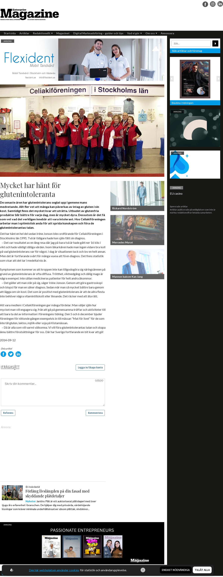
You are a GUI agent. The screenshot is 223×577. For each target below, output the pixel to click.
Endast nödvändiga (176, 569)
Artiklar (24, 33)
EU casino (176, 193)
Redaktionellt (43, 33)
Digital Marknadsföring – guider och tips (98, 33)
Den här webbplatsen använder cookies (54, 570)
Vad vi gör (134, 33)
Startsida (10, 33)
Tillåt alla (202, 569)
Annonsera (167, 33)
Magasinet (63, 33)
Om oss (151, 33)
